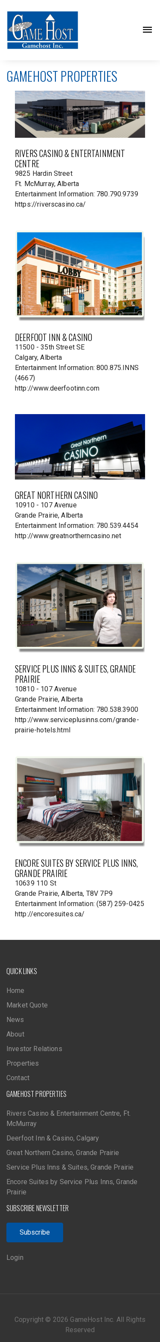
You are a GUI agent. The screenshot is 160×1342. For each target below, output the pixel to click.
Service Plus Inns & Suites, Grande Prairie (70, 1167)
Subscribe (35, 1232)
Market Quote (27, 1005)
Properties (22, 1063)
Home (15, 991)
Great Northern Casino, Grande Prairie (62, 1153)
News (15, 1020)
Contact (17, 1078)
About (15, 1034)
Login (14, 1257)
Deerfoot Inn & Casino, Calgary (52, 1138)
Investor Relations (34, 1049)
